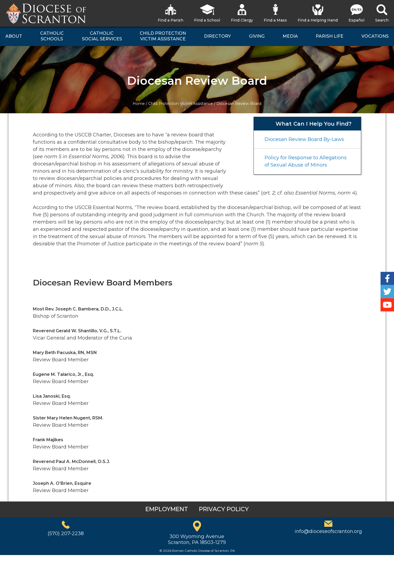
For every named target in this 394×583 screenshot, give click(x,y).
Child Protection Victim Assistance (180, 103)
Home (139, 103)
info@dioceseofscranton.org (328, 531)
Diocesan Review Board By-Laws (304, 139)
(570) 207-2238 (66, 533)
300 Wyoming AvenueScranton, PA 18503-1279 (197, 539)
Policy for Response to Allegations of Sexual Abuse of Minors (306, 161)
